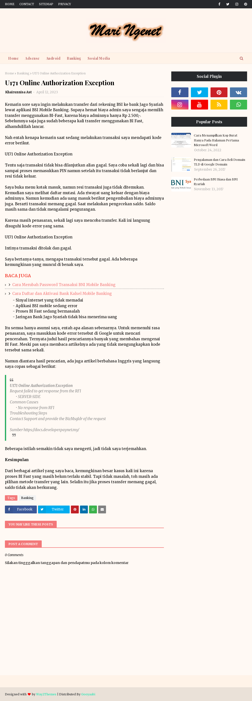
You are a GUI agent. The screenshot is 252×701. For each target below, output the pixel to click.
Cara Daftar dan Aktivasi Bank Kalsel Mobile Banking (62, 293)
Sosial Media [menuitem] (99, 58)
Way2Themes (46, 694)
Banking (23, 73)
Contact (26, 4)
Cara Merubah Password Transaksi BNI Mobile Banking (64, 284)
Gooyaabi (88, 694)
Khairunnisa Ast (18, 92)
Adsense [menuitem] (32, 58)
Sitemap (46, 4)
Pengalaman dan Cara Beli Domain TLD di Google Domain (219, 161)
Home (9, 4)
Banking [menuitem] (74, 58)
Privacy (64, 4)
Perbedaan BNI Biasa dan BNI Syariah (216, 181)
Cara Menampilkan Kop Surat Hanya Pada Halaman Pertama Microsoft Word (216, 140)
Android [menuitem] (53, 58)
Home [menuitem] (13, 58)
